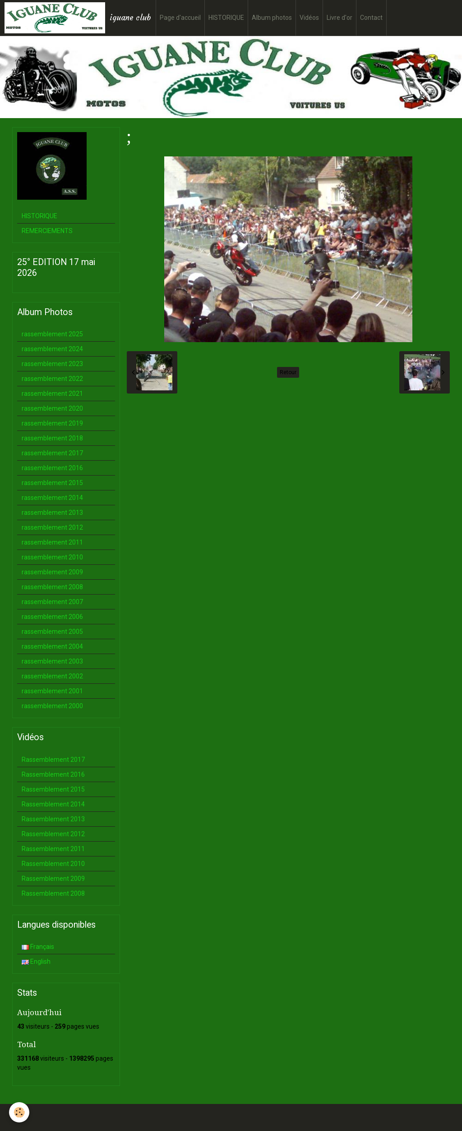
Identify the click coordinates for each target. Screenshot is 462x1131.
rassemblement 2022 (52, 378)
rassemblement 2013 (52, 512)
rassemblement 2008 (52, 587)
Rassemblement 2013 (53, 819)
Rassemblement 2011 (53, 848)
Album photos (272, 17)
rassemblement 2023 (52, 363)
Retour (288, 372)
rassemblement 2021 (52, 393)
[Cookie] (19, 1112)
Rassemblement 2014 (53, 804)
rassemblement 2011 (52, 542)
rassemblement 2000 (52, 706)
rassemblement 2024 (52, 349)
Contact (371, 17)
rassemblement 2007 (52, 601)
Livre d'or (339, 17)
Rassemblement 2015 (53, 789)
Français (38, 946)
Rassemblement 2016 (53, 774)
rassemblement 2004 (52, 646)
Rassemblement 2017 (53, 759)
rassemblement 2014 (52, 497)
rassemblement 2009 (52, 572)
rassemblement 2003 (52, 661)
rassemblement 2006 (52, 616)
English (36, 961)
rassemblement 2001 (52, 691)
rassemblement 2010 (52, 557)
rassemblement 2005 (52, 631)
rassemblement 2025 (52, 334)
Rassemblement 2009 (53, 878)
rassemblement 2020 (52, 408)
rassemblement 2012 (52, 527)
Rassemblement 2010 (53, 863)
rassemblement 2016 (52, 468)
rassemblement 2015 (52, 482)
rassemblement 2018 (52, 438)
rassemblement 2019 (52, 423)
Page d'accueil (180, 17)
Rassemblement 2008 (53, 893)
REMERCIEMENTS (47, 230)
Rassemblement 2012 (53, 834)
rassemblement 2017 (52, 453)
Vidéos (309, 17)
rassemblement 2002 (52, 676)
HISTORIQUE (226, 17)
